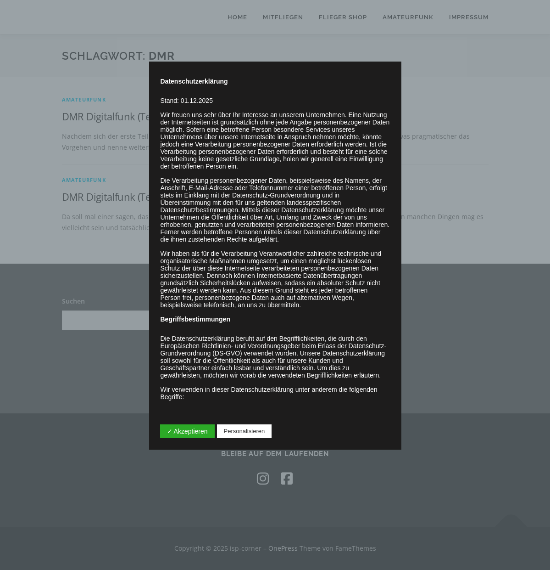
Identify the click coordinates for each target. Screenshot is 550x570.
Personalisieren (244, 431)
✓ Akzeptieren (187, 431)
